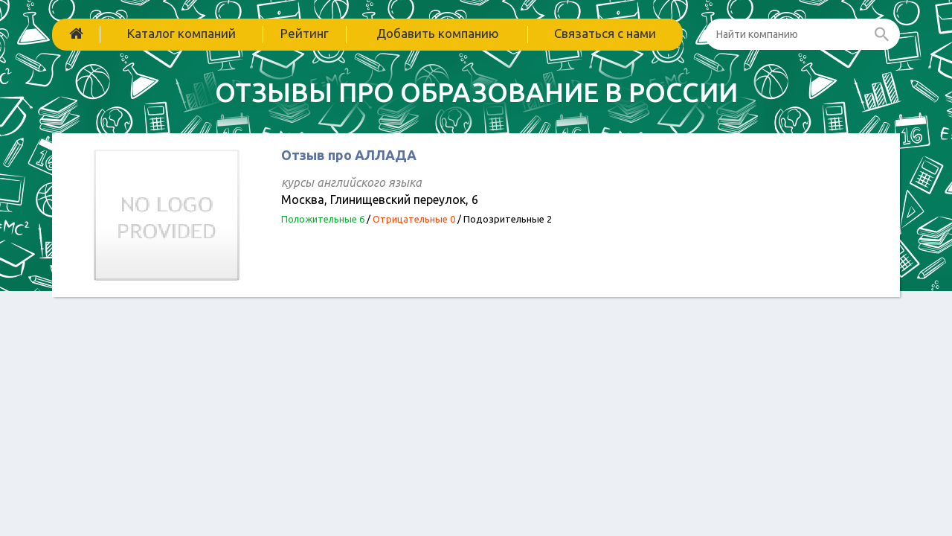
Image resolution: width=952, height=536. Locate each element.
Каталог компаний (181, 33)
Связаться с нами (605, 33)
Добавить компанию (437, 33)
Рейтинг (304, 33)
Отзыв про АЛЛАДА (348, 154)
